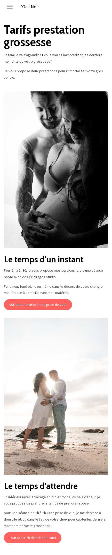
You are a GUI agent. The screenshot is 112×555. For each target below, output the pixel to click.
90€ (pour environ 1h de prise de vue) (38, 304)
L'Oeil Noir (29, 7)
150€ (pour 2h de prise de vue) (32, 537)
